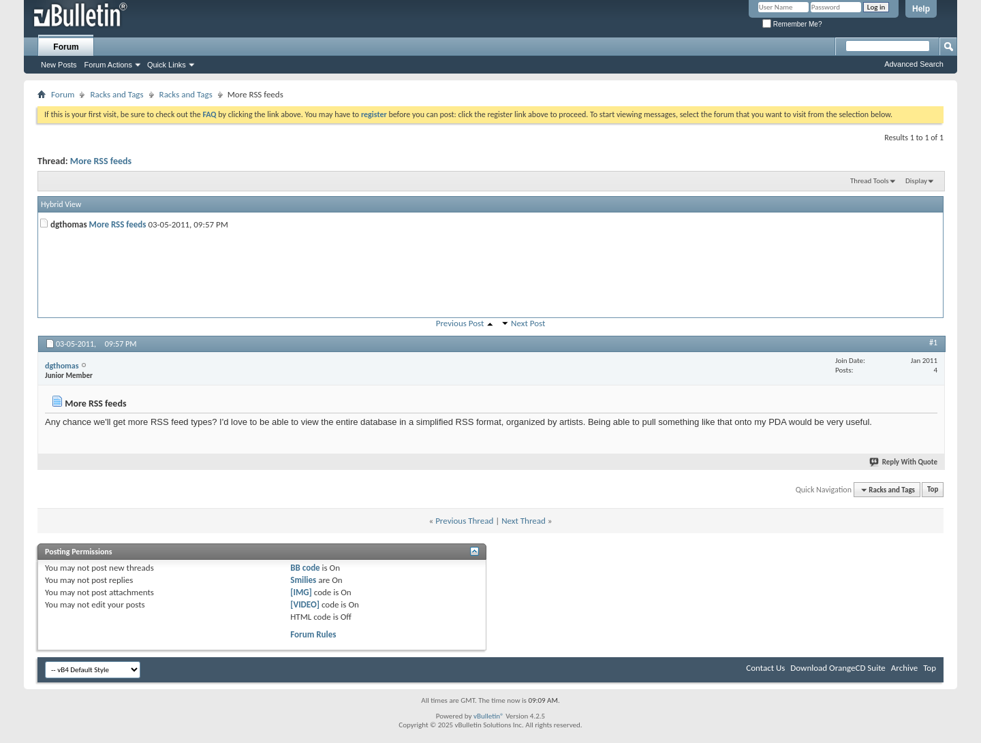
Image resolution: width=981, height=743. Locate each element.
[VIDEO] (305, 604)
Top (932, 490)
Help (921, 9)
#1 (933, 342)
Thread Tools (869, 180)
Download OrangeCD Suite (838, 668)
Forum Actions (108, 65)
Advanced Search (914, 64)
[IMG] (301, 592)
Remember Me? (792, 24)
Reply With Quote (904, 462)
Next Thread (523, 521)
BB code (305, 568)
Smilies (303, 580)
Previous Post (460, 323)
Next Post (528, 323)
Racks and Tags (116, 94)
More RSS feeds (100, 161)
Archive (904, 668)
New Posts (59, 65)
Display (916, 180)
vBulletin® (488, 716)
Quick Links (166, 65)
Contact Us (765, 668)
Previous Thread (464, 521)
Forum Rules (313, 634)
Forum (65, 47)
